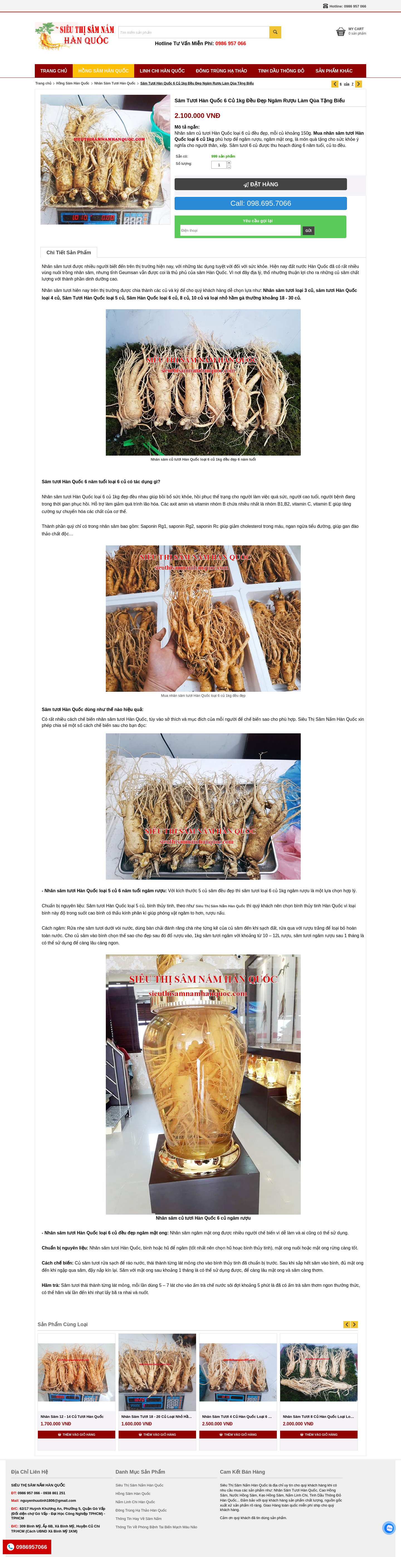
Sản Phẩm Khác (334, 71)
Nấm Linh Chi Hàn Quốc (135, 1502)
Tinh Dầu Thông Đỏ (281, 71)
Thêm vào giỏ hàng (76, 1434)
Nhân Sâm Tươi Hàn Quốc (114, 83)
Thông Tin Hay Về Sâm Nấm (139, 1519)
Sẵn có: (182, 156)
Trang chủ (43, 83)
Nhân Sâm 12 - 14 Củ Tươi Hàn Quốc (72, 1417)
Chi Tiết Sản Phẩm (69, 252)
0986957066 (31, 1547)
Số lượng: (184, 163)
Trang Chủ (53, 71)
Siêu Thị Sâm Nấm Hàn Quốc (139, 1485)
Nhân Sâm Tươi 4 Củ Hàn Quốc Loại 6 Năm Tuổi (238, 1417)
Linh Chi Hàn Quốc (162, 71)
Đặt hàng (260, 184)
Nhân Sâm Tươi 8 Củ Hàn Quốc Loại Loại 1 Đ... (319, 1417)
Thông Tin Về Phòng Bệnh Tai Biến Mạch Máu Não (156, 1527)
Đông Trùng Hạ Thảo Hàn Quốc (141, 1510)
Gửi (308, 231)
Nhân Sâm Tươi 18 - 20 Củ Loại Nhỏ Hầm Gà (157, 1417)
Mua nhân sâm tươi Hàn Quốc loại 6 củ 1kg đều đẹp (203, 695)
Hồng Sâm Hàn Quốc (103, 71)
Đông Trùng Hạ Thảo (221, 71)
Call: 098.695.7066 (260, 203)
